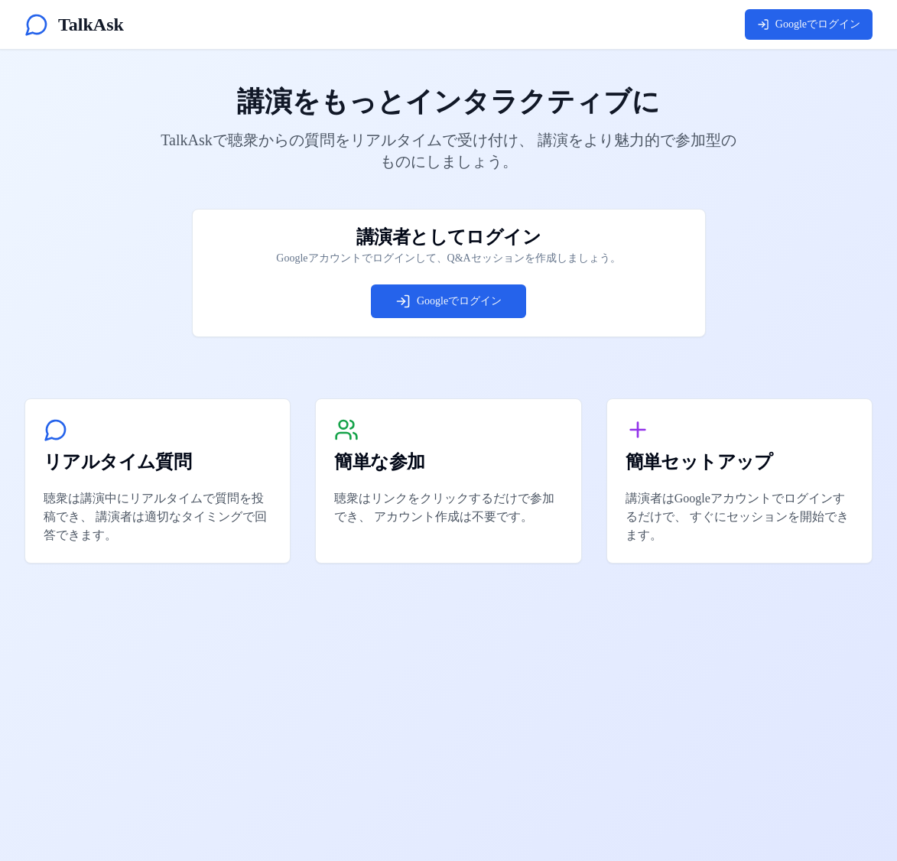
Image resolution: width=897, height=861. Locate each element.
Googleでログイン (808, 24)
